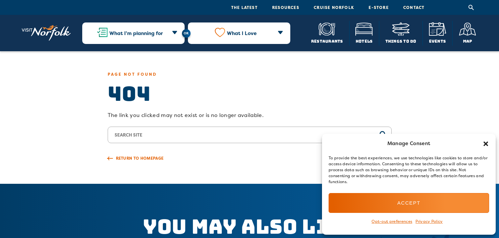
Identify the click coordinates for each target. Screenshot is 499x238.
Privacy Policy (429, 221)
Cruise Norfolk (334, 7)
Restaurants (327, 41)
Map (467, 41)
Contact (413, 7)
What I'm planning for (136, 33)
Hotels (364, 41)
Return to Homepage (140, 158)
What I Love (242, 33)
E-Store (378, 7)
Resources (285, 7)
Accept (408, 203)
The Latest (244, 7)
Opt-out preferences (392, 221)
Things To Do (400, 41)
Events (437, 41)
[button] (485, 143)
